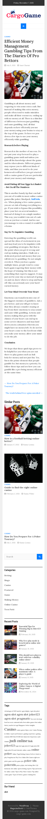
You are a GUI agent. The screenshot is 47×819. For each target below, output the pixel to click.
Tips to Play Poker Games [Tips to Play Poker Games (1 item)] (23, 772)
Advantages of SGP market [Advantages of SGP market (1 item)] (12, 711)
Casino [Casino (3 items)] (10, 729)
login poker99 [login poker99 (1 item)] (8, 750)
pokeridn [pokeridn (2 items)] (10, 765)
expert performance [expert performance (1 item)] (16, 734)
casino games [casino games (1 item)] (21, 730)
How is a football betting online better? (21, 440)
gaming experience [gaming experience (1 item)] (29, 734)
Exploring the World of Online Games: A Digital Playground (29, 686)
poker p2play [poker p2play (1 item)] (20, 765)
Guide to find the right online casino (20, 488)
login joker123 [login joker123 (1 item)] (25, 746)
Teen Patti (9, 609)
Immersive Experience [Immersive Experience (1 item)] (30, 737)
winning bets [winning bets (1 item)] (32, 775)
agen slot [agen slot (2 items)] (10, 714)
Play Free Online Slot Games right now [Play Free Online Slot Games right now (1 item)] (28, 757)
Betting (8, 575)
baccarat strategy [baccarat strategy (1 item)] (36, 719)
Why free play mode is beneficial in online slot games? (29, 643)
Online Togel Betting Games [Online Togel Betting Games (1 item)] (21, 754)
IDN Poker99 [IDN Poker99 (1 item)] (14, 737)
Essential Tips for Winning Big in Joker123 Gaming (30, 628)
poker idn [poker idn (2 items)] (30, 760)
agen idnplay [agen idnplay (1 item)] (26, 711)
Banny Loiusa (28, 445)
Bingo (7, 580)
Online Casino (11, 604)
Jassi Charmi (25, 65)
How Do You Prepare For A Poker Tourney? (22, 538)
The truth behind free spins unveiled (24, 393)
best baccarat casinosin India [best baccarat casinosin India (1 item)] (13, 722)
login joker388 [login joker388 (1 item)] (34, 746)
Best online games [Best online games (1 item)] (28, 722)
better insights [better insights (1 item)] (30, 725)
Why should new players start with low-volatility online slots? (30, 657)
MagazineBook (16, 808)
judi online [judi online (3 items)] (19, 740)
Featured (8, 590)
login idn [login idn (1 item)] (18, 746)
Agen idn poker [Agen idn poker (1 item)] (35, 711)
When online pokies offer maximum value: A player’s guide (30, 671)
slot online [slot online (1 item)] (14, 769)
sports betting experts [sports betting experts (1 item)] (25, 769)
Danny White (29, 494)
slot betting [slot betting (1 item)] (28, 765)
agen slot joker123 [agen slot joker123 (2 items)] (28, 714)
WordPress (24, 806)
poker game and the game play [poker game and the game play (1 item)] (14, 761)
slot (6, 792)
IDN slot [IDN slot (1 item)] (20, 737)
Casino (7, 37)
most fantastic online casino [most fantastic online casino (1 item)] (22, 750)
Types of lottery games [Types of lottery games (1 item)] (20, 775)
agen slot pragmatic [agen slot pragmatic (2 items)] (17, 718)
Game (7, 595)
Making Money (11, 599)
